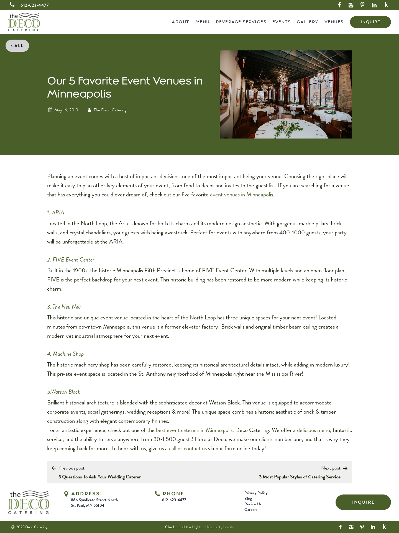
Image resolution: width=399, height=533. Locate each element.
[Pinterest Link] (362, 5)
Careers (250, 509)
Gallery (307, 21)
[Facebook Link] (339, 5)
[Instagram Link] (351, 5)
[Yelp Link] (386, 5)
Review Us (253, 504)
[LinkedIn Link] (374, 5)
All (17, 45)
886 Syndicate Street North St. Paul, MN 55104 (94, 502)
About (180, 21)
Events (281, 21)
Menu (202, 21)
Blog (248, 498)
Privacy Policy (255, 493)
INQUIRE (370, 22)
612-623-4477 (28, 5)
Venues (334, 21)
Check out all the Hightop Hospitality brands (199, 527)
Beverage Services (241, 21)
